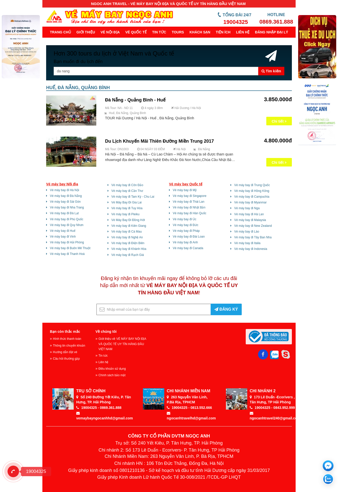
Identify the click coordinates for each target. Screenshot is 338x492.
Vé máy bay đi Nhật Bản (189, 207)
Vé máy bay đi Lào (246, 231)
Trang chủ (60, 32)
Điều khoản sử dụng (112, 368)
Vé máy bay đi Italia (247, 243)
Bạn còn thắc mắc (65, 332)
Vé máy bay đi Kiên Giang (128, 226)
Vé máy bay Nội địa (62, 184)
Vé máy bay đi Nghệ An (127, 237)
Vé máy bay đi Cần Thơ (127, 191)
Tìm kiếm (271, 71)
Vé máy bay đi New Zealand (253, 226)
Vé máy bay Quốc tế (185, 184)
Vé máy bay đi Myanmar (250, 202)
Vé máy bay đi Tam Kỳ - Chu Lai (132, 196)
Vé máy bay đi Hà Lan (249, 214)
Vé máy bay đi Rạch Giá (127, 255)
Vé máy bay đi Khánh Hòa (128, 249)
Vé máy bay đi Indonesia (250, 249)
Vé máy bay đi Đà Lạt (64, 213)
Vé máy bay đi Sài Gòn (65, 201)
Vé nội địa (110, 32)
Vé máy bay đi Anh (185, 242)
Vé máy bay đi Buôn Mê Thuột (70, 248)
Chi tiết (279, 121)
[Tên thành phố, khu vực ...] (156, 71)
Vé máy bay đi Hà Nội (64, 190)
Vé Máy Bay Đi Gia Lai (126, 202)
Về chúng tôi (106, 332)
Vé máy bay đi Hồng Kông (251, 191)
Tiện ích (223, 32)
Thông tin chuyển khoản (69, 345)
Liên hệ (242, 32)
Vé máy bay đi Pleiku (125, 214)
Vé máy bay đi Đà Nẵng (66, 196)
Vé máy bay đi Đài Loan (189, 236)
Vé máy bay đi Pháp (186, 231)
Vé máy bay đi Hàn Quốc (189, 213)
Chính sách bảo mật (112, 375)
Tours (178, 32)
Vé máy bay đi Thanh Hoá (67, 254)
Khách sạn (200, 32)
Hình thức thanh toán (67, 339)
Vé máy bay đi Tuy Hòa (126, 208)
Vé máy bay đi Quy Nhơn (66, 225)
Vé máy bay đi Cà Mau (126, 231)
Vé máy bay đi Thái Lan (188, 201)
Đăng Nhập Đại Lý (271, 32)
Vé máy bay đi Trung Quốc (252, 185)
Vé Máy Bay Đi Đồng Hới (128, 220)
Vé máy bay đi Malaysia (250, 220)
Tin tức (159, 32)
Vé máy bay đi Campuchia (251, 196)
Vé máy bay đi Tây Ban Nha (253, 237)
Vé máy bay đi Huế (62, 231)
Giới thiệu (85, 32)
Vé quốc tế (136, 32)
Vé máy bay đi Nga (247, 208)
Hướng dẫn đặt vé (65, 352)
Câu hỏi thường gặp (66, 358)
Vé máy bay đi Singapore (189, 196)
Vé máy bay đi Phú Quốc (66, 219)
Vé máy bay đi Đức (185, 225)
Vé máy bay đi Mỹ (185, 190)
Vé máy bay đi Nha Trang (67, 207)
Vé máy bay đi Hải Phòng (67, 242)
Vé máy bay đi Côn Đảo (127, 185)
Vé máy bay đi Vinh (63, 236)
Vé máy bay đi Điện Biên (127, 243)
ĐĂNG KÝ (226, 309)
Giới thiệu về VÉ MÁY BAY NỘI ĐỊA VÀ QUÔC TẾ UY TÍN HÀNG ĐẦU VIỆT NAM (122, 344)
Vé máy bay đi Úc (184, 219)
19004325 (235, 22)
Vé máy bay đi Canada (188, 248)
